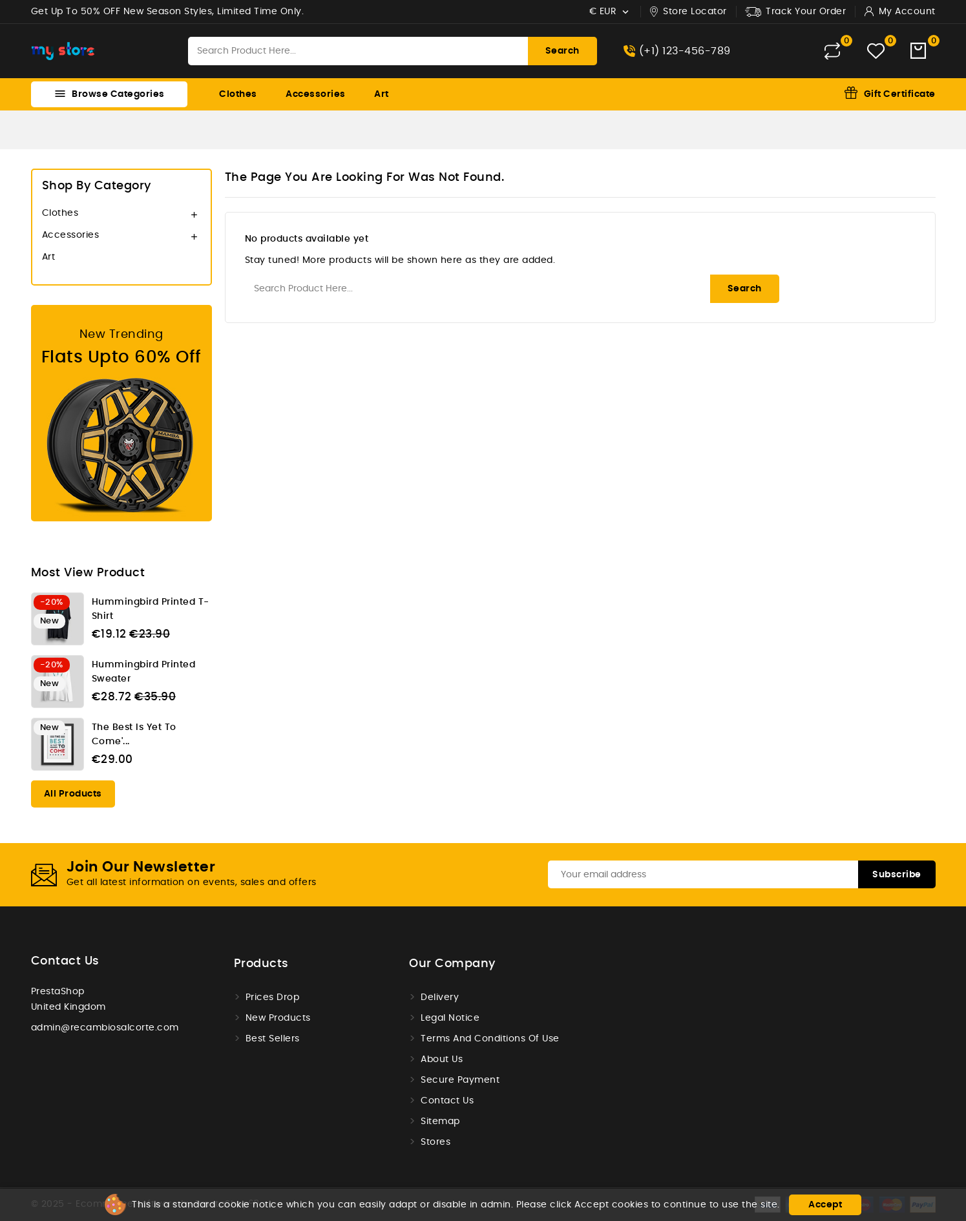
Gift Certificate (900, 94)
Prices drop (273, 997)
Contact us (65, 961)
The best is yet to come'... (134, 734)
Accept (825, 1204)
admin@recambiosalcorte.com (105, 1027)
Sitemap (440, 1121)
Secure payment (460, 1080)
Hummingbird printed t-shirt (150, 609)
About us (442, 1059)
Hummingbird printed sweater (144, 672)
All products (73, 793)
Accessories (316, 94)
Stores (435, 1142)
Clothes (238, 94)
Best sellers (273, 1038)
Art (381, 94)
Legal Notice (450, 1018)
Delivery (440, 997)
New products (278, 1018)
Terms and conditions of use (490, 1038)
